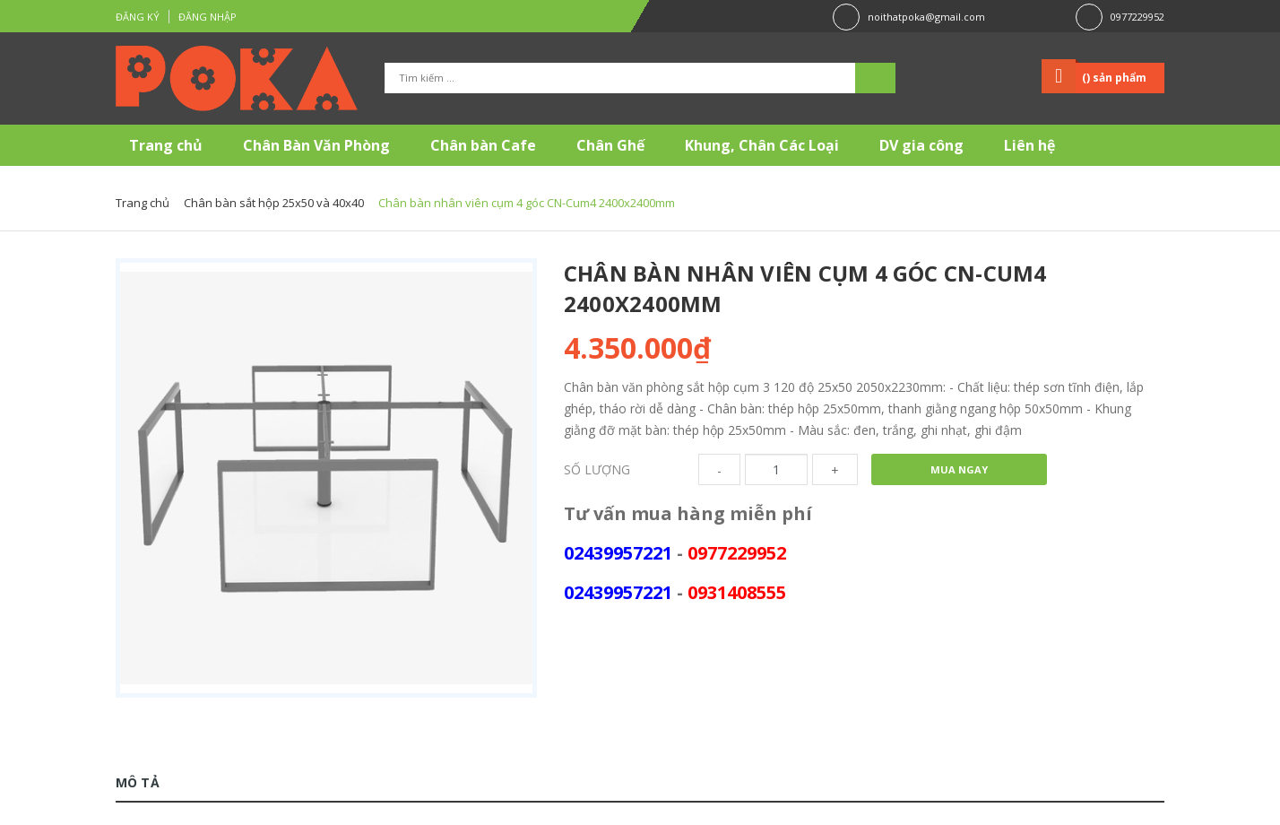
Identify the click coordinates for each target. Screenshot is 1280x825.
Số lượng (597, 469)
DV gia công (921, 145)
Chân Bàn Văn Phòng (316, 145)
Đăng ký (138, 16)
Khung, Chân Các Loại (762, 145)
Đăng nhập (207, 16)
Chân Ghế (610, 145)
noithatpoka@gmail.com (926, 16)
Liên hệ (1029, 145)
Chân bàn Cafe (483, 145)
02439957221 (618, 553)
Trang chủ (166, 145)
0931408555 (737, 592)
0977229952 (1137, 16)
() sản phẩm (1114, 77)
